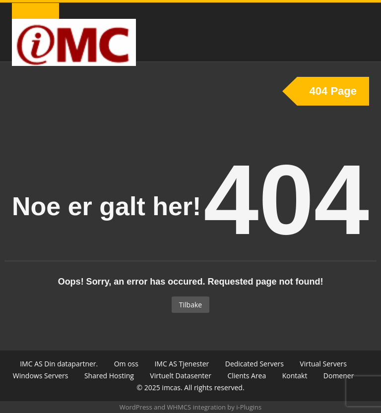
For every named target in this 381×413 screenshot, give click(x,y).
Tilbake (190, 304)
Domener (338, 375)
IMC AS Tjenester (181, 363)
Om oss (126, 363)
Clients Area (246, 375)
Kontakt (295, 375)
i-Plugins (248, 407)
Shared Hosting (109, 375)
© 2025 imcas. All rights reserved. (190, 387)
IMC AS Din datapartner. (59, 363)
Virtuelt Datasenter (180, 375)
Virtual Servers (323, 363)
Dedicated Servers (254, 363)
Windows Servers (40, 375)
